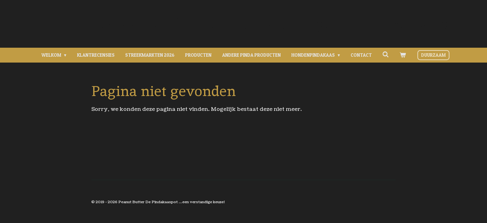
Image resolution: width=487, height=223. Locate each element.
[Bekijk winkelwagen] (403, 55)
